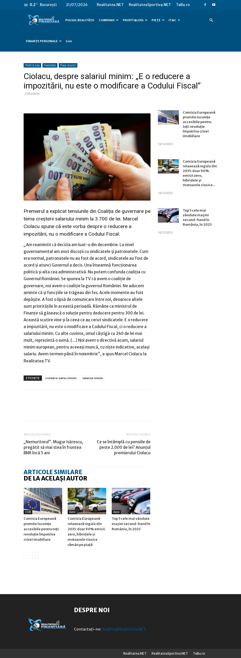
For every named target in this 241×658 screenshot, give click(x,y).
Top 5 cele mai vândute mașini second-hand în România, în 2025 (131, 523)
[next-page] (35, 555)
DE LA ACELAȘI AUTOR (55, 478)
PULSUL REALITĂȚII (79, 20)
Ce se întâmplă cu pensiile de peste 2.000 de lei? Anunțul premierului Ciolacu (124, 447)
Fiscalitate (50, 65)
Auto (72, 512)
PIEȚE (158, 20)
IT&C (174, 20)
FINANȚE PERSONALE (44, 41)
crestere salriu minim (61, 378)
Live (69, 41)
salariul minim (92, 378)
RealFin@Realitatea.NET (124, 629)
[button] (211, 20)
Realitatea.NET (110, 4)
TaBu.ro (183, 4)
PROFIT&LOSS (135, 20)
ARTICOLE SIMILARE (53, 472)
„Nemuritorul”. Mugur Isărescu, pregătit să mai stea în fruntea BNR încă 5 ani (53, 447)
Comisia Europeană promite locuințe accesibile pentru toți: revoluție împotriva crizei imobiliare (41, 529)
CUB (28, 512)
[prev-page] (27, 555)
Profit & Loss (32, 65)
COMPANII (109, 20)
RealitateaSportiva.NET (150, 4)
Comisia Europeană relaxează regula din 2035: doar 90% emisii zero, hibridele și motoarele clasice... (200, 173)
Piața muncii (68, 65)
